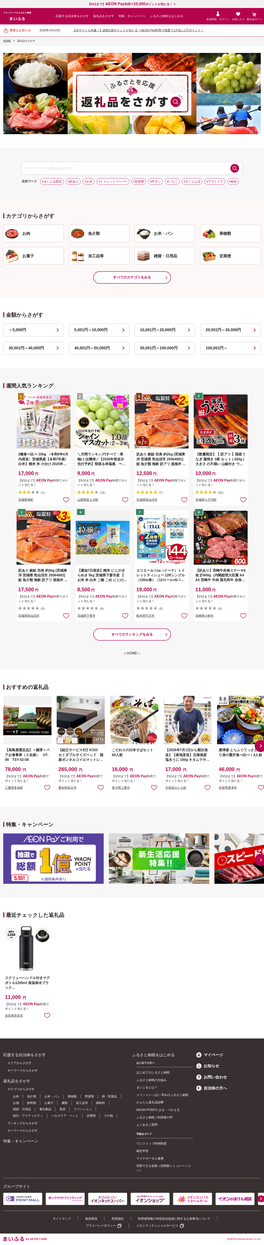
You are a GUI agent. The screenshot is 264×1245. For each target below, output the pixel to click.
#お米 (88, 181)
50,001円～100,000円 (159, 348)
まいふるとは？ (147, 1087)
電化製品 (45, 1109)
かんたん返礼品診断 (150, 1102)
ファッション (83, 1109)
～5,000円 (17, 330)
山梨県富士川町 (87, 499)
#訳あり (73, 181)
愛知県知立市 (67, 787)
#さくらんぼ (192, 181)
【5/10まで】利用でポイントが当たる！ (130, 4)
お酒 (16, 1103)
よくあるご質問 (147, 1124)
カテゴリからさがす (21, 1089)
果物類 (72, 1096)
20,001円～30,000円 (223, 330)
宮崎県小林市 (204, 615)
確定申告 (142, 1151)
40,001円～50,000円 (92, 348)
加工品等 (82, 1103)
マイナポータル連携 (150, 1158)
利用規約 (118, 1218)
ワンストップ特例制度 (151, 1143)
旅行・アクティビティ (28, 1115)
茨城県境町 (25, 499)
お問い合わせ (211, 1077)
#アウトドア (214, 181)
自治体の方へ (211, 1088)
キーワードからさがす (23, 1070)
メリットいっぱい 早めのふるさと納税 (162, 1095)
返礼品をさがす (103, 16)
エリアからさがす (20, 1063)
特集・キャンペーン (132, 16)
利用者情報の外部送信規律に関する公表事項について (174, 1218)
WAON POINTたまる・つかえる (158, 1109)
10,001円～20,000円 (157, 330)
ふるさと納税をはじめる (166, 16)
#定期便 (138, 181)
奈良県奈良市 (14, 1015)
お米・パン (51, 1096)
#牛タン (155, 181)
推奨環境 (91, 1218)
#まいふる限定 (52, 181)
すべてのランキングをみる (132, 634)
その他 (108, 1115)
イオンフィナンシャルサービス (157, 1225)
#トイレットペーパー (112, 181)
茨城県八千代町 (206, 499)
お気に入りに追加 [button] (66, 499)
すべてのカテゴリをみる (132, 277)
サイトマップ (62, 1218)
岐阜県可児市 (145, 615)
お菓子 (48, 1103)
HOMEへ (134, 653)
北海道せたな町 (175, 787)
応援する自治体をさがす (72, 16)
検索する (234, 168)
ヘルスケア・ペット (64, 1115)
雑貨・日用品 (22, 1109)
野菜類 (89, 1096)
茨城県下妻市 (86, 615)
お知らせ (207, 1066)
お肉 (16, 1096)
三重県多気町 (14, 787)
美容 (62, 1109)
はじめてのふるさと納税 (153, 1072)
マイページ (209, 1055)
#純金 (233, 181)
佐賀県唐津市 (228, 787)
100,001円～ (216, 348)
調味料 (100, 1103)
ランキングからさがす (23, 1123)
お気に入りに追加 (47, 787)
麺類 (65, 1103)
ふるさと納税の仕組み (151, 1080)
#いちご (172, 181)
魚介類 (31, 1096)
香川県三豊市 (121, 787)
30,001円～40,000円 (26, 348)
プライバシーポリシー (101, 1225)
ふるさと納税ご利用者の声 (154, 1117)
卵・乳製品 (109, 1096)
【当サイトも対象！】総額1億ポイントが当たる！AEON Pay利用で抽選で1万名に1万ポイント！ (138, 30)
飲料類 (31, 1103)
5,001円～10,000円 (91, 330)
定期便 (91, 1115)
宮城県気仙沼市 (147, 499)
